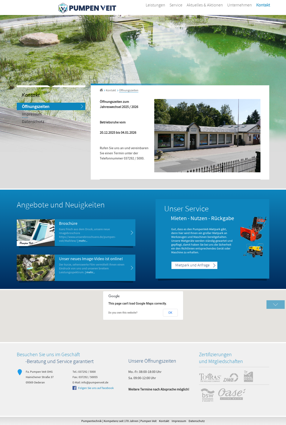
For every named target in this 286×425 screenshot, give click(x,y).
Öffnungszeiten (35, 106)
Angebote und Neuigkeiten (61, 205)
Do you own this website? (123, 312)
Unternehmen (239, 5)
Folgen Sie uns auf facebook (96, 388)
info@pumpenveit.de (94, 382)
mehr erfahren (129, 232)
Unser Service (186, 209)
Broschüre (68, 223)
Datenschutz (33, 121)
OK (170, 312)
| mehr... (82, 241)
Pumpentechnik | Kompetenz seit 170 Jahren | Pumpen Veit (119, 421)
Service (175, 5)
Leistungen (155, 5)
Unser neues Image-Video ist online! (91, 258)
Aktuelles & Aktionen (205, 5)
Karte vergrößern (275, 304)
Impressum (32, 114)
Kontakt (263, 5)
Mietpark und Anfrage (192, 265)
